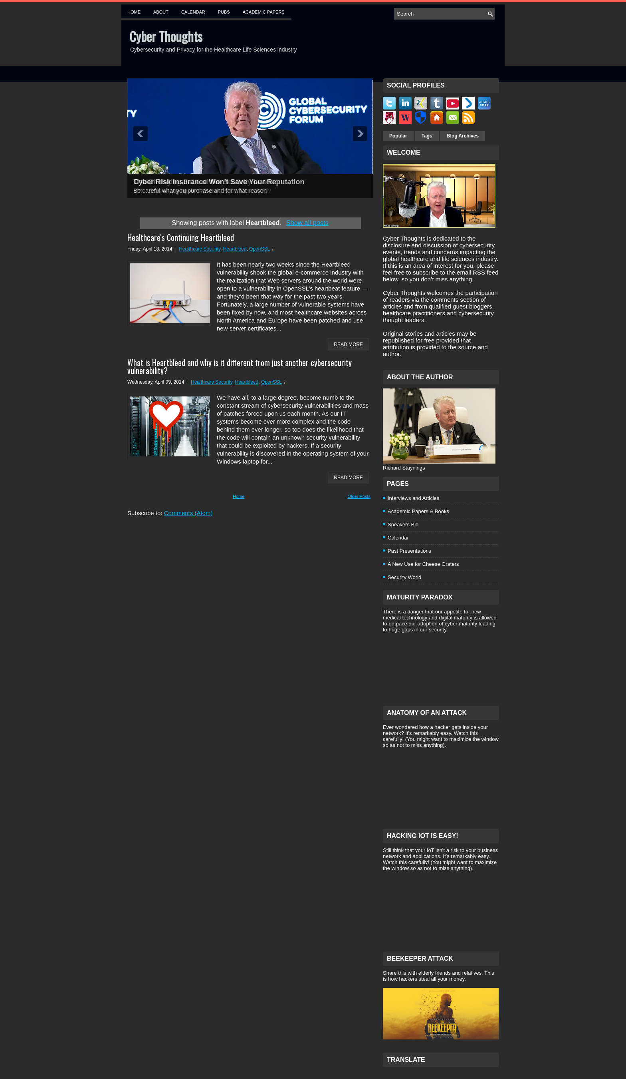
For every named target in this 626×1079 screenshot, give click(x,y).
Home (134, 12)
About (160, 12)
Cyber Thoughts (165, 36)
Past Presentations (409, 551)
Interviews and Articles (413, 498)
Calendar (193, 12)
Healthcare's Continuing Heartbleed (180, 237)
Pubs (224, 12)
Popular (398, 136)
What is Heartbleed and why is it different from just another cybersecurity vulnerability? (239, 366)
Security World (404, 577)
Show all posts (307, 222)
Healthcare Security (199, 249)
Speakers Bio (403, 525)
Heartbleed (235, 249)
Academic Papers (264, 12)
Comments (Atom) (188, 513)
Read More (348, 344)
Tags (427, 136)
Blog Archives (463, 136)
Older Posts (359, 496)
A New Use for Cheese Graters (423, 564)
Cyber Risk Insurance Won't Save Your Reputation (218, 182)
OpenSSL (259, 249)
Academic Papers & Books (418, 511)
